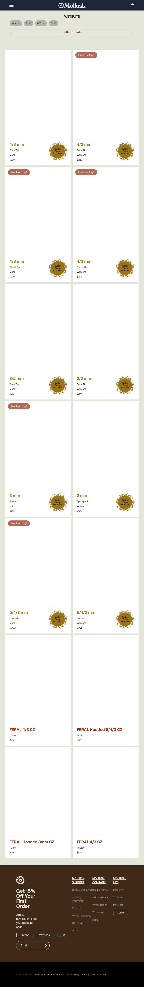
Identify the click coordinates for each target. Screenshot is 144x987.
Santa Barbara (100, 897)
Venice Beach (99, 905)
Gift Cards (77, 923)
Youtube (117, 897)
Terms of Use (99, 974)
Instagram (118, 890)
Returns (76, 908)
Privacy (85, 974)
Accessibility (71, 974)
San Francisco (100, 890)
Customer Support (82, 890)
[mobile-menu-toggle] (11, 5)
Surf (59, 935)
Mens (22, 935)
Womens (41, 935)
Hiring (95, 919)
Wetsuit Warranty (81, 915)
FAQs (75, 930)
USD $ (121, 913)
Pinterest (118, 905)
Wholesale (98, 912)
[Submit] (46, 945)
